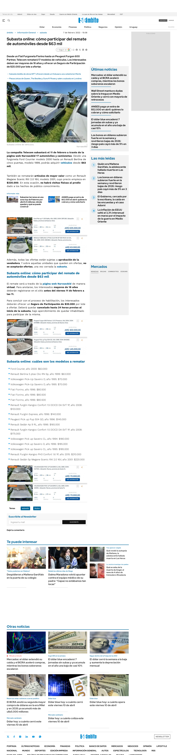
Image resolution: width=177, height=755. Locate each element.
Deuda (52, 14)
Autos (37, 508)
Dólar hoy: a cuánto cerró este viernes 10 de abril (24, 723)
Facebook (14, 737)
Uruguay (133, 27)
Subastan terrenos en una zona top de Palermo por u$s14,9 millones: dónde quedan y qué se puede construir (32, 202)
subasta (43, 33)
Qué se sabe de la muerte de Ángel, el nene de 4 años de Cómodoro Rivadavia (116, 571)
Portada (11, 746)
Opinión (118, 27)
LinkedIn (27, 737)
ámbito (10, 33)
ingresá (171, 20)
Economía (56, 27)
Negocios (103, 27)
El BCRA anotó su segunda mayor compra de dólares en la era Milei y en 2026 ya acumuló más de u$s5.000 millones (26, 706)
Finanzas (73, 27)
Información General (26, 33)
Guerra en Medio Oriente (68, 14)
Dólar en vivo (31, 14)
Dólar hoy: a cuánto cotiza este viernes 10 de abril (66, 720)
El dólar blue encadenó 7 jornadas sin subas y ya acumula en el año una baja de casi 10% (108, 124)
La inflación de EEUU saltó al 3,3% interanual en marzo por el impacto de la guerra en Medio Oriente (111, 215)
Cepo (43, 14)
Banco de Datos (97, 746)
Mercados (117, 746)
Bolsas (103, 271)
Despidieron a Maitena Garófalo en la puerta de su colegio (25, 576)
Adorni (19, 14)
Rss (153, 750)
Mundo (26, 750)
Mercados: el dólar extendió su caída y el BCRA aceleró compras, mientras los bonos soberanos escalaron (109, 79)
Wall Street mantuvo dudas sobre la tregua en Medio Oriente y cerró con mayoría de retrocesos (109, 95)
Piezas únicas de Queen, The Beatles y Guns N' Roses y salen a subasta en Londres (45, 78)
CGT (121, 14)
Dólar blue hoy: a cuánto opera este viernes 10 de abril (107, 703)
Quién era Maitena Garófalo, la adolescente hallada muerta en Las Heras (112, 168)
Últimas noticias (30, 746)
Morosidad (111, 14)
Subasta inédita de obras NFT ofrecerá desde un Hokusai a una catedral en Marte (45, 74)
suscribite (163, 20)
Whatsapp (40, 737)
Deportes (40, 750)
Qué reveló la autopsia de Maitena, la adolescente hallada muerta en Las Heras (116, 554)
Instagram (20, 737)
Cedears (123, 271)
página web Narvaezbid (57, 283)
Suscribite (74, 522)
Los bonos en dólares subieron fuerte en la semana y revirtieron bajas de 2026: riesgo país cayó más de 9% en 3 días (109, 141)
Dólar (42, 27)
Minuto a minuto (15, 656)
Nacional (12, 750)
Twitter (8, 737)
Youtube (33, 737)
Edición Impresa (59, 750)
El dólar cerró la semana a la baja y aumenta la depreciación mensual (108, 662)
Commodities (113, 271)
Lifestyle (161, 746)
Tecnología (140, 750)
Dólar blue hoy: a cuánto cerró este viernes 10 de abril (65, 703)
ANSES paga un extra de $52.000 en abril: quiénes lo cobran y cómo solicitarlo (74, 199)
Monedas (94, 271)
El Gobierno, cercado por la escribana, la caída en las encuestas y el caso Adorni (112, 201)
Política (87, 27)
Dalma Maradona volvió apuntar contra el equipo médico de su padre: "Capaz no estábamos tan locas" (67, 579)
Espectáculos (121, 750)
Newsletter (171, 27)
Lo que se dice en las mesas (92, 14)
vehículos (66, 162)
